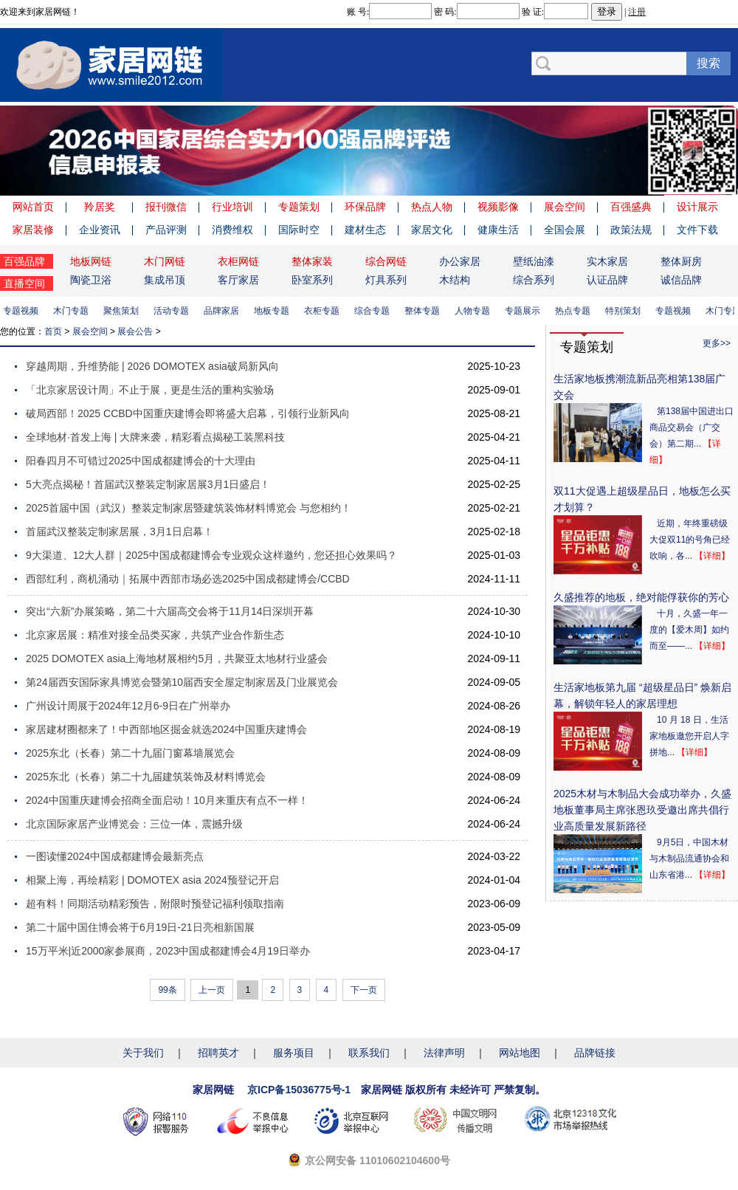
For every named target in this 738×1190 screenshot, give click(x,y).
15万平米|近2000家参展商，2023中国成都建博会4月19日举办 (168, 951)
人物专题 (474, 311)
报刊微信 (166, 207)
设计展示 (697, 207)
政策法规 (631, 229)
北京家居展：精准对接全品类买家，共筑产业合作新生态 (155, 635)
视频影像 (498, 207)
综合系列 (533, 280)
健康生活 (498, 229)
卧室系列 (312, 280)
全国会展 (564, 229)
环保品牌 (365, 207)
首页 (53, 331)
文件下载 (697, 229)
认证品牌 (607, 280)
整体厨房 (681, 261)
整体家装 (312, 261)
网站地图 (519, 1053)
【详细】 (712, 556)
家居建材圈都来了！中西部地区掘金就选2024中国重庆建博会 (166, 729)
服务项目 (293, 1053)
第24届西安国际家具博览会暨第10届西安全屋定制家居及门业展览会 (182, 682)
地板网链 (90, 261)
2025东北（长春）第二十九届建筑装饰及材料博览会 (146, 777)
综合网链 (386, 261)
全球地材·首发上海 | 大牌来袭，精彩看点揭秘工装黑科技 (155, 437)
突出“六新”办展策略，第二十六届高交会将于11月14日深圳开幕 (170, 611)
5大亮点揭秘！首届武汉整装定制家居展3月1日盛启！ (148, 484)
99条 (167, 990)
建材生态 (365, 229)
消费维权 (232, 229)
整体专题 (424, 311)
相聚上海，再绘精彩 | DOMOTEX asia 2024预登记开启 (152, 880)
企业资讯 (99, 229)
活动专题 (173, 311)
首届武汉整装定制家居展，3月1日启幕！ (119, 531)
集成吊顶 (164, 280)
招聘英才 (218, 1053)
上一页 (212, 990)
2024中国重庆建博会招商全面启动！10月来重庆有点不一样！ (167, 800)
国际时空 (299, 229)
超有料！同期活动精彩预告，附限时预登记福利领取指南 (155, 903)
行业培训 (232, 207)
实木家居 (607, 261)
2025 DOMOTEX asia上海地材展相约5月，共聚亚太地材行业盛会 (177, 658)
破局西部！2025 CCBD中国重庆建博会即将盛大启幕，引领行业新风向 (188, 413)
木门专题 (73, 311)
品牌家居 (223, 311)
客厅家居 (238, 280)
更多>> (717, 343)
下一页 (364, 990)
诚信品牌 (681, 280)
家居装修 (33, 229)
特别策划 (625, 311)
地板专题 (274, 311)
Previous (15, 151)
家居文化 (431, 229)
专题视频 (23, 311)
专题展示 (524, 311)
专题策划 (299, 207)
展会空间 (564, 207)
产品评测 (166, 229)
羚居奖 (99, 207)
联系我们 (369, 1053)
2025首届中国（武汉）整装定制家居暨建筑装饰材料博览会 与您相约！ (188, 508)
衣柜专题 (324, 311)
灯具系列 (386, 280)
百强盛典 (631, 207)
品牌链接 (594, 1053)
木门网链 (164, 261)
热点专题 (575, 311)
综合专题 (374, 311)
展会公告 (135, 331)
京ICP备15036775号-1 (299, 1090)
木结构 (454, 280)
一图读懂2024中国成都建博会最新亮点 (115, 856)
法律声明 (444, 1053)
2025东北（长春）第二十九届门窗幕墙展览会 (130, 753)
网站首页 (33, 207)
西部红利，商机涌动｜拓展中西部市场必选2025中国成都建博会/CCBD (188, 579)
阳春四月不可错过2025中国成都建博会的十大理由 (140, 461)
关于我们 (143, 1053)
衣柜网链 (238, 261)
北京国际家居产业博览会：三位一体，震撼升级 (134, 824)
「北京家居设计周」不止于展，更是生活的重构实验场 (150, 390)
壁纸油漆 (533, 261)
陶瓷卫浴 (90, 280)
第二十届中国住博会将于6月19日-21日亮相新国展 (140, 927)
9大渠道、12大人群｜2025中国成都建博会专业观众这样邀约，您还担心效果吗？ (211, 555)
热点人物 (431, 207)
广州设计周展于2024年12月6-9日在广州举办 (128, 706)
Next (723, 151)
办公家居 (459, 261)
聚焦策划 (123, 311)
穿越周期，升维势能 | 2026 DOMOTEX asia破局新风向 (152, 366)
